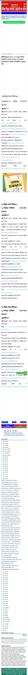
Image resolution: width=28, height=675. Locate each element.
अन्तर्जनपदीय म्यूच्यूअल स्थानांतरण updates (9, 482)
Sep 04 (4, 599)
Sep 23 (4, 470)
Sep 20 (4, 476)
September (5, 455)
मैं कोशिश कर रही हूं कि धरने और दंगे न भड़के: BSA (10, 512)
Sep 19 (4, 478)
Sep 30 (4, 456)
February (5, 619)
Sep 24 (4, 468)
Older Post (23, 422)
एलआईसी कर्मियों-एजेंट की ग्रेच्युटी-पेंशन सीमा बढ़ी (10, 569)
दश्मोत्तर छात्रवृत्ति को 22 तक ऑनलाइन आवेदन (9, 545)
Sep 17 (4, 573)
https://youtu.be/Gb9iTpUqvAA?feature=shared (13, 378)
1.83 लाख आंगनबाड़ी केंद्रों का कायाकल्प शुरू (9, 557)
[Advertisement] (14, 38)
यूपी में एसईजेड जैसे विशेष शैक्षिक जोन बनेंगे (9, 561)
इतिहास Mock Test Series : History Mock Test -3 (14, 434)
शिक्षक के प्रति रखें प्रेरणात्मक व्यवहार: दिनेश (8, 549)
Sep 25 (4, 466)
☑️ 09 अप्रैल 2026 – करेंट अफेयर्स (10, 431)
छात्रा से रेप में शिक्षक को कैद (6, 555)
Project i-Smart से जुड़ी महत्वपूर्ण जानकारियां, (9, 486)
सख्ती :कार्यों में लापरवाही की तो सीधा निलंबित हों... (10, 516)
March (4, 617)
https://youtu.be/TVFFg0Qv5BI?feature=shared (13, 168)
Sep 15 (4, 577)
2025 (4, 443)
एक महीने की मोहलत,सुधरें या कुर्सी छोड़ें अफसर (9, 565)
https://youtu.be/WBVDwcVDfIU (12, 267)
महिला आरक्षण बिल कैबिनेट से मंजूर (7, 567)
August (4, 607)
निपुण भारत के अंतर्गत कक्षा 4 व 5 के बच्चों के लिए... (10, 490)
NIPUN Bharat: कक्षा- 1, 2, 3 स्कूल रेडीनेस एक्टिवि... (11, 541)
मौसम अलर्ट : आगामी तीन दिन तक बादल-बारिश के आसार (11, 559)
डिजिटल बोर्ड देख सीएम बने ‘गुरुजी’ (7, 563)
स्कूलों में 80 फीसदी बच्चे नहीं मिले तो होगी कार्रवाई (10, 530)
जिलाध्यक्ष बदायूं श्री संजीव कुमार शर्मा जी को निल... (10, 510)
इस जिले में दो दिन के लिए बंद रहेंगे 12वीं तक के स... (10, 537)
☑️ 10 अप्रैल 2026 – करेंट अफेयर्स (10, 430)
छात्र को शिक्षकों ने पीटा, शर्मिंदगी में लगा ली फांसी (9, 553)
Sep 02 (4, 603)
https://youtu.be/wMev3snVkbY (9, 281)
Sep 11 (4, 585)
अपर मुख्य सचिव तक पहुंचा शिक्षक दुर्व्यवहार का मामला (10, 520)
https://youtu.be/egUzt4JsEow (9, 123)
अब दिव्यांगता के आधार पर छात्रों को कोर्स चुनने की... (10, 524)
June (4, 611)
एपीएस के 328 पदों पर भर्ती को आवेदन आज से (9, 547)
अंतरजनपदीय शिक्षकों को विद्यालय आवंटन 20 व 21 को (10, 514)
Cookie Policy (20, 673)
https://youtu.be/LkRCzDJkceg (11, 275)
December (5, 449)
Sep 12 (4, 583)
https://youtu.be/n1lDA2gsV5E (17, 261)
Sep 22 (4, 472)
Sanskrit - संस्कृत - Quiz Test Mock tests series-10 (14, 435)
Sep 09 (4, 589)
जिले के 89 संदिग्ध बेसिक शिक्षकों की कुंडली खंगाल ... (10, 496)
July (4, 609)
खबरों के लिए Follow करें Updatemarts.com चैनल (15, 22)
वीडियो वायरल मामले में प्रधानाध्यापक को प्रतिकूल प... (10, 494)
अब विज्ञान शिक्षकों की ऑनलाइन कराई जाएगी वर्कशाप (10, 500)
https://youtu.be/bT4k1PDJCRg (16, 143)
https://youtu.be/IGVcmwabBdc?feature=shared (14, 386)
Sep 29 (4, 458)
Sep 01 (4, 605)
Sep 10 (4, 587)
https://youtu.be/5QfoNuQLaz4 (10, 232)
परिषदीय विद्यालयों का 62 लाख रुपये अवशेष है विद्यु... (10, 502)
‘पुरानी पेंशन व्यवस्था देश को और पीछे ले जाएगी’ (9, 551)
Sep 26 (4, 464)
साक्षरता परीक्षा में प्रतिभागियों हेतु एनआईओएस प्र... (10, 492)
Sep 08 (4, 591)
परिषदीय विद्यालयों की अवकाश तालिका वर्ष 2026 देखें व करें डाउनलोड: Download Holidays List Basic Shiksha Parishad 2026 (13, 18)
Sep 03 (4, 601)
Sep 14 (4, 579)
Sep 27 (4, 462)
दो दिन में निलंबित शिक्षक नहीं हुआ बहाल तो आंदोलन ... (11, 518)
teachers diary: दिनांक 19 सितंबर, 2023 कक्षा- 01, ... (11, 543)
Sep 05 (4, 597)
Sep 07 (4, 593)
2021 (4, 626)
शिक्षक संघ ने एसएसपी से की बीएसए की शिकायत (10, 533)
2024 (4, 445)
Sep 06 (4, 595)
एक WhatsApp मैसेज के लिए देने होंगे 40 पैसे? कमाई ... (11, 522)
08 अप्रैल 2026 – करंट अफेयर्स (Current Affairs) (13, 432)
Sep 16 (4, 575)
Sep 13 (4, 581)
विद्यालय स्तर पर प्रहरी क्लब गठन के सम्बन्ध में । (9, 480)
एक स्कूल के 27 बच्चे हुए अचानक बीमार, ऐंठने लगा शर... (11, 527)
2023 (4, 447)
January (4, 621)
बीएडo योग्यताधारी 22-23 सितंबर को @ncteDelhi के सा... (11, 488)
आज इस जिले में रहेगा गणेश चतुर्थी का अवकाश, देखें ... (11, 535)
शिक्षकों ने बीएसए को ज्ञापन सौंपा (7, 526)
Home (14, 422)
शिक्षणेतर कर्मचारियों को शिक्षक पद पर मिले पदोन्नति (10, 531)
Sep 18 (4, 571)
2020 (4, 628)
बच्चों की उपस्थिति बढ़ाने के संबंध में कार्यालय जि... (10, 484)
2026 (4, 441)
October (4, 453)
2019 (4, 630)
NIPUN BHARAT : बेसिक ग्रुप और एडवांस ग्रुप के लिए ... (11, 539)
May (4, 613)
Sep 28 (4, 460)
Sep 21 (4, 474)
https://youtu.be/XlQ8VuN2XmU (17, 134)
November (5, 451)
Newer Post (5, 422)
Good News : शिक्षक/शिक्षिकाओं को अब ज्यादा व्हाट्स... (11, 506)
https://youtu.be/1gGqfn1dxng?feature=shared (13, 129)
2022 (4, 624)
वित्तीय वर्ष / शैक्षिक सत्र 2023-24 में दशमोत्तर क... (10, 508)
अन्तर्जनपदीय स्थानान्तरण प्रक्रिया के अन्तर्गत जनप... (10, 504)
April (4, 615)
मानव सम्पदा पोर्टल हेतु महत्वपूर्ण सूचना (8, 498)
